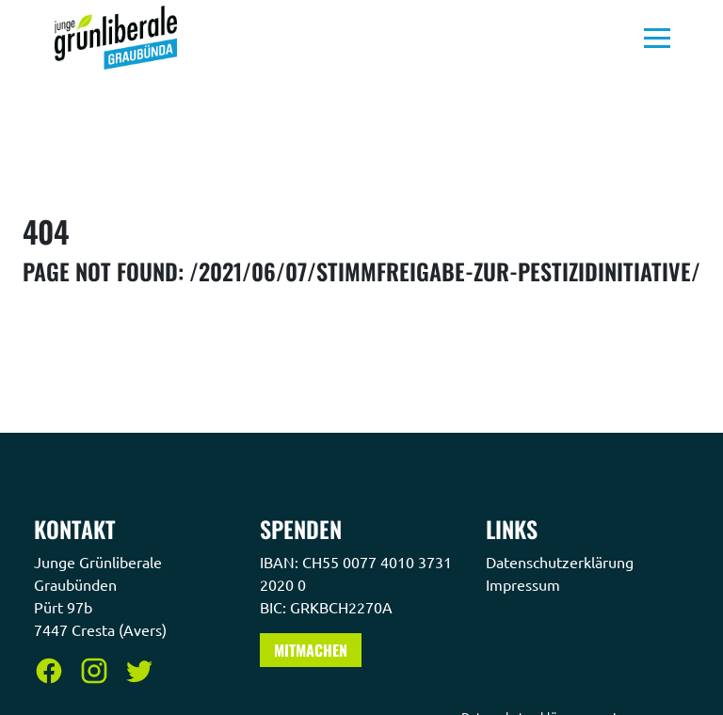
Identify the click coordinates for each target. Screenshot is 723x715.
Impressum (525, 584)
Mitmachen (310, 650)
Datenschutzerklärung (561, 561)
